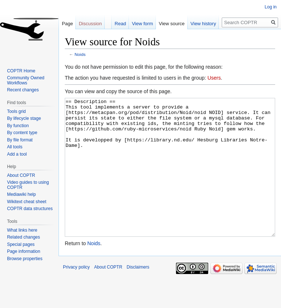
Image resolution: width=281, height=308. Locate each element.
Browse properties (24, 258)
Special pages (20, 244)
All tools (14, 146)
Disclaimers (138, 294)
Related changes (23, 237)
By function (18, 125)
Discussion (90, 23)
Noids (80, 54)
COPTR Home (21, 70)
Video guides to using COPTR (28, 185)
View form (142, 23)
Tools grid (16, 111)
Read (120, 23)
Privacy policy (76, 294)
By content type (22, 132)
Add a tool (17, 154)
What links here (22, 230)
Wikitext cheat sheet (26, 201)
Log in (271, 6)
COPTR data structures (30, 208)
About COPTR (21, 175)
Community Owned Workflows (25, 80)
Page (67, 23)
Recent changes (23, 89)
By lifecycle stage (24, 118)
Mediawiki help (21, 194)
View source (172, 23)
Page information (23, 251)
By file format (20, 139)
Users (214, 78)
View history (203, 23)
